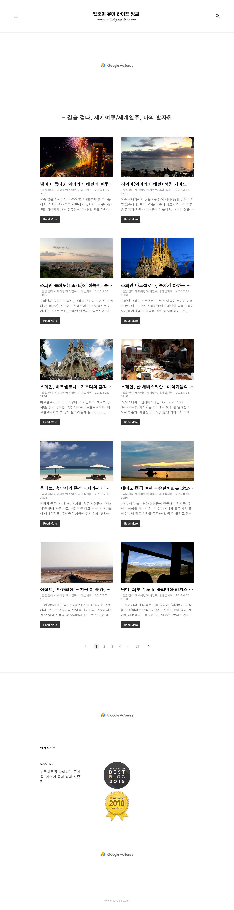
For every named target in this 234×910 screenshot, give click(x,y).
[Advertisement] (117, 65)
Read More (50, 219)
